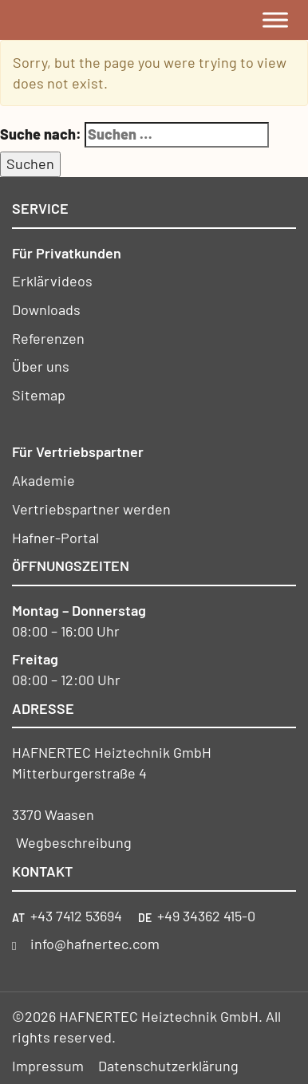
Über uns (40, 366)
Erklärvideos (52, 281)
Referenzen (48, 338)
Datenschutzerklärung (168, 1065)
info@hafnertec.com (95, 943)
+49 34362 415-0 (206, 915)
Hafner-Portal (55, 537)
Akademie (43, 480)
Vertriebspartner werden (91, 509)
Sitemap (38, 395)
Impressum (48, 1065)
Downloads (46, 309)
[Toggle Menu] (275, 19)
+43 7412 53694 (76, 915)
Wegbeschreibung (74, 842)
